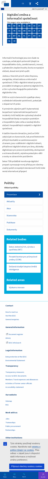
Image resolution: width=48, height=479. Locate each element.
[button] (37, 3)
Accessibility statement (15, 387)
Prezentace (12, 194)
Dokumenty (12, 229)
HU (29, 31)
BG (9, 26)
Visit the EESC (11, 316)
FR (14, 31)
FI (9, 31)
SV (14, 41)
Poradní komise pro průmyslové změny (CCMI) (23, 258)
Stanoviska (11, 215)
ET (39, 26)
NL (19, 36)
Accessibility (30, 3)
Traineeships (10, 422)
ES (34, 26)
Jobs (7, 419)
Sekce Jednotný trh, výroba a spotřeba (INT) (22, 248)
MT (14, 36)
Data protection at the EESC (16, 357)
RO (34, 36)
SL (9, 41)
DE (19, 26)
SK (39, 36)
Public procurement (13, 426)
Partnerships (10, 430)
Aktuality (11, 201)
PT (29, 36)
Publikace (11, 222)
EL (24, 26)
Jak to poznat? (39, 9)
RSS (7, 405)
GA (19, 31)
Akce (9, 208)
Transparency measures (15, 372)
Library (8, 338)
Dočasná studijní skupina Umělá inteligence (23, 268)
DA (14, 26)
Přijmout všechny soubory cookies (26, 466)
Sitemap (9, 401)
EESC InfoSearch (13, 343)
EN (29, 26)
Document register (14, 334)
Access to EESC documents (16, 376)
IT (34, 31)
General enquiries (12, 319)
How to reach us (12, 312)
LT (39, 31)
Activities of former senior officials (19, 383)
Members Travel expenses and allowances (22, 379)
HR (24, 31)
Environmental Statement (15, 360)
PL (24, 36)
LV (9, 36)
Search (24, 476)
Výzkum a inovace (16, 287)
